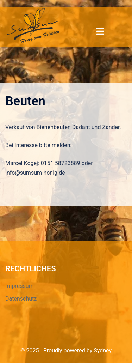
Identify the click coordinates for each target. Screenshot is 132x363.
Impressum (19, 286)
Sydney (103, 350)
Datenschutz (21, 298)
